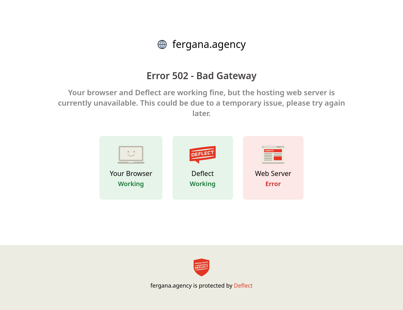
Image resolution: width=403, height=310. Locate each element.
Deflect (243, 285)
